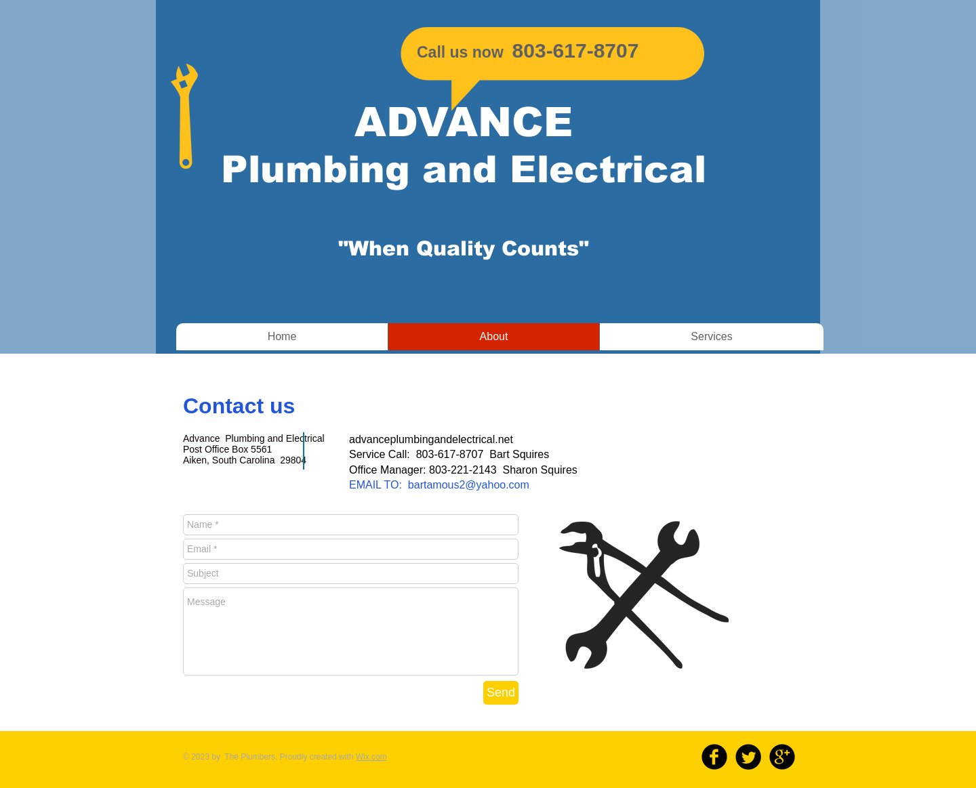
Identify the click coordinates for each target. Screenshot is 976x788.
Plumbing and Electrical (463, 169)
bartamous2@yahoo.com (468, 485)
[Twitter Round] (748, 757)
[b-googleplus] (782, 757)
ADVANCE (463, 122)
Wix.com (371, 757)
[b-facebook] (714, 757)
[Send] (500, 693)
